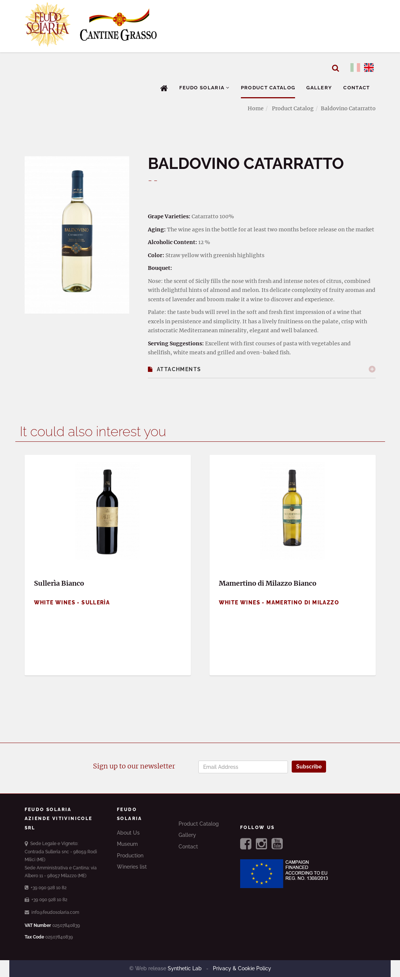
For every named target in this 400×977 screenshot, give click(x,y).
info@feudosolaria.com (52, 912)
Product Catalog (268, 87)
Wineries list (132, 867)
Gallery (319, 87)
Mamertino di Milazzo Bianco (267, 583)
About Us (128, 833)
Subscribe (309, 767)
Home (256, 108)
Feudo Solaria (204, 87)
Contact (356, 87)
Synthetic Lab (185, 968)
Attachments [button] (174, 369)
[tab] (262, 369)
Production (130, 856)
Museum (127, 844)
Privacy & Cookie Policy (241, 968)
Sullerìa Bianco (59, 583)
